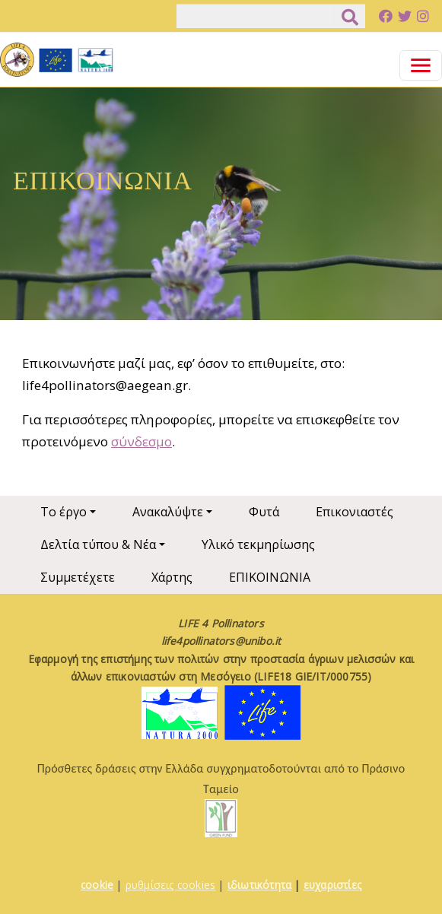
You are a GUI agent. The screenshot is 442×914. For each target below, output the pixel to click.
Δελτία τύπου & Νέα (98, 544)
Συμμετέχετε (77, 577)
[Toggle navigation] (420, 65)
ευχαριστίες (332, 885)
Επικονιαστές (354, 511)
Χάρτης (171, 577)
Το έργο (63, 511)
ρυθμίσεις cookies (170, 885)
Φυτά (264, 511)
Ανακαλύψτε (167, 511)
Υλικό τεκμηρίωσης (258, 544)
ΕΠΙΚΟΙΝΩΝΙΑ (269, 577)
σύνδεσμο (141, 441)
